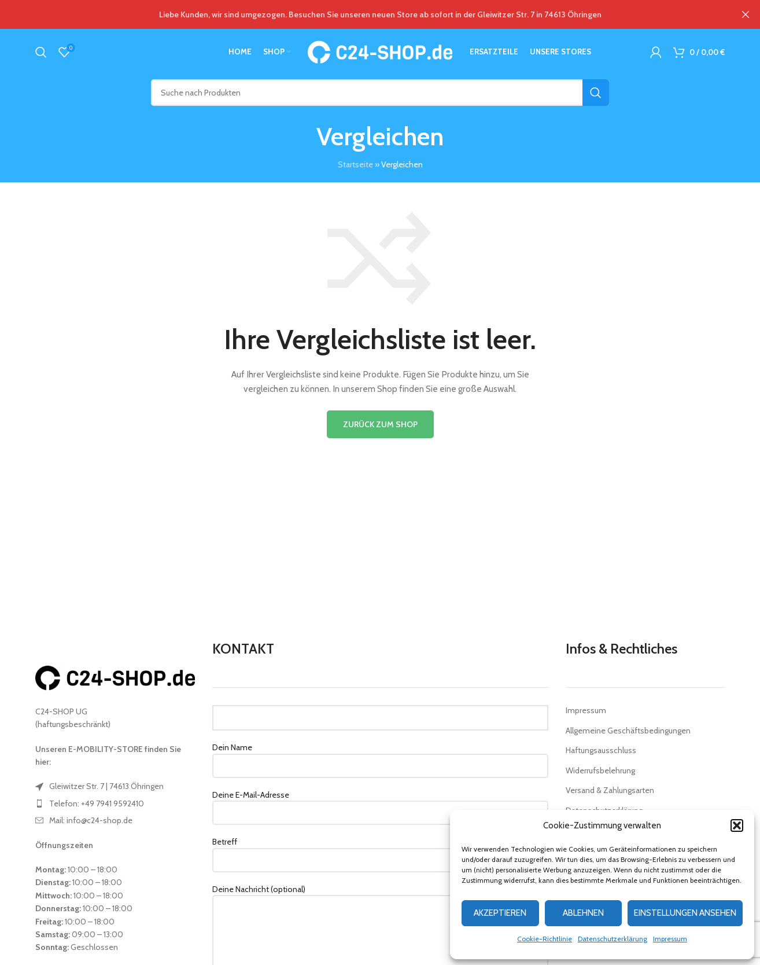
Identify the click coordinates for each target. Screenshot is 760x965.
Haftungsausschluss (601, 750)
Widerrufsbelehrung (600, 770)
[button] (737, 825)
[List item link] (115, 786)
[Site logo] (380, 51)
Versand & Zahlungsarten (610, 790)
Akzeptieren (500, 913)
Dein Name (380, 756)
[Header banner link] (362, 14)
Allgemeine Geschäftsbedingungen (628, 730)
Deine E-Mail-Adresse (380, 803)
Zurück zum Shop (380, 424)
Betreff (380, 850)
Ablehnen (583, 913)
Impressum (670, 938)
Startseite (355, 164)
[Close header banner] (745, 14)
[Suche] (41, 52)
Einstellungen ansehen (685, 913)
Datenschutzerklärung (612, 938)
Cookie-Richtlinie (544, 938)
